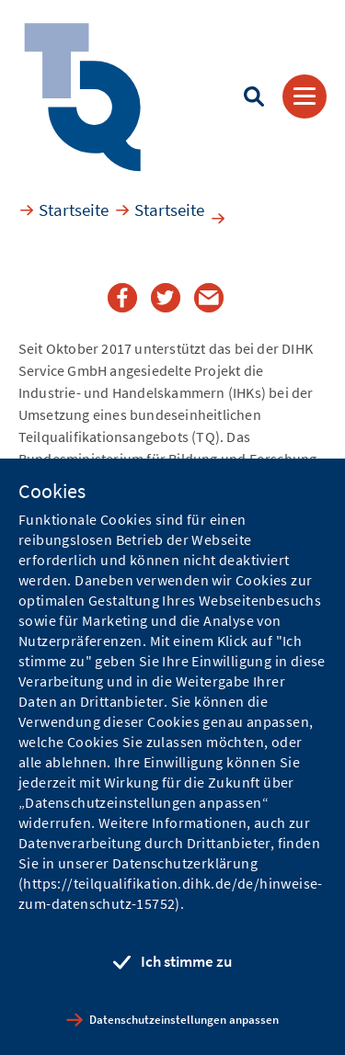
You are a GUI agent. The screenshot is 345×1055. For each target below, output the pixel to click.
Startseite (74, 210)
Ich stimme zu (186, 961)
